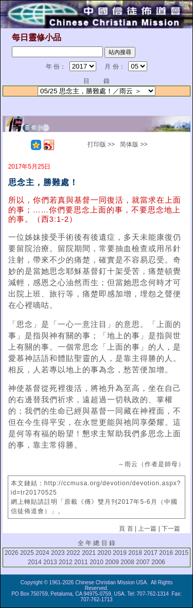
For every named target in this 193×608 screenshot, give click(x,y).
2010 (96, 562)
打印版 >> (101, 144)
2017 (150, 552)
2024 (42, 552)
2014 (35, 562)
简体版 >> (133, 144)
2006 (158, 562)
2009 (112, 562)
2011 (81, 562)
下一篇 (171, 528)
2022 (73, 552)
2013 (50, 562)
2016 (166, 552)
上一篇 (147, 528)
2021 (89, 552)
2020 (104, 552)
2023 (58, 552)
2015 (181, 552)
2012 (66, 562)
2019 (120, 552)
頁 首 (126, 528)
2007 (143, 562)
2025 (27, 552)
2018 (135, 552)
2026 (12, 552)
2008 (127, 562)
